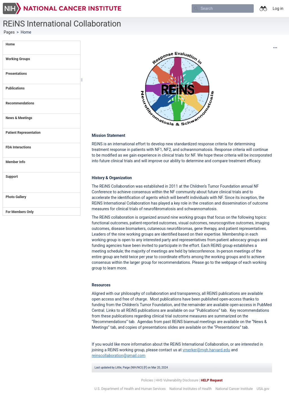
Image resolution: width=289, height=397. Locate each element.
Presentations (16, 74)
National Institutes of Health (190, 389)
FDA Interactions (19, 147)
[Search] (223, 8)
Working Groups (18, 59)
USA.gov (263, 389)
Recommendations (20, 103)
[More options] (275, 47)
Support (12, 177)
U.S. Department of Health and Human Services (130, 389)
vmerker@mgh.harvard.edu (206, 350)
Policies (147, 380)
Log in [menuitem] (278, 8)
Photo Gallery (16, 197)
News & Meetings (19, 118)
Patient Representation (23, 133)
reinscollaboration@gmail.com (118, 355)
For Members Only (20, 212)
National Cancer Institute (234, 389)
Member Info (15, 162)
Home (10, 44)
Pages (9, 32)
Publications (15, 88)
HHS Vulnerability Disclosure (177, 380)
